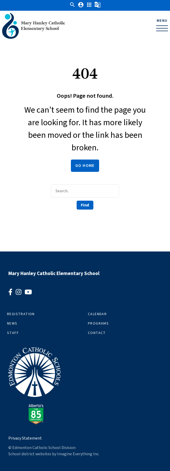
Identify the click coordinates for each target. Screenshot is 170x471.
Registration (21, 314)
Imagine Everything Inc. (78, 454)
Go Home (85, 165)
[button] (72, 6)
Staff (13, 333)
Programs (98, 323)
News (12, 323)
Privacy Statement (25, 438)
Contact (97, 333)
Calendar (97, 314)
